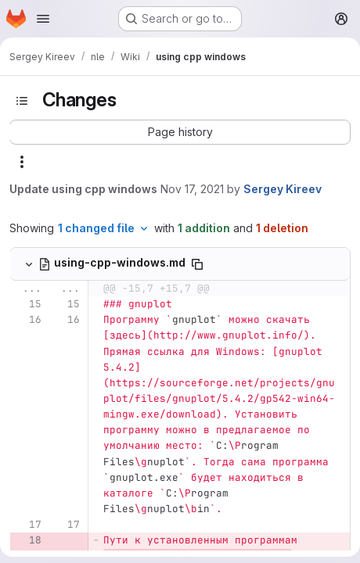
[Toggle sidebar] (21, 100)
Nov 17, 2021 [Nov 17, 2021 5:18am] (192, 188)
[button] (180, 132)
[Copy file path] (197, 264)
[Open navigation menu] (43, 18)
